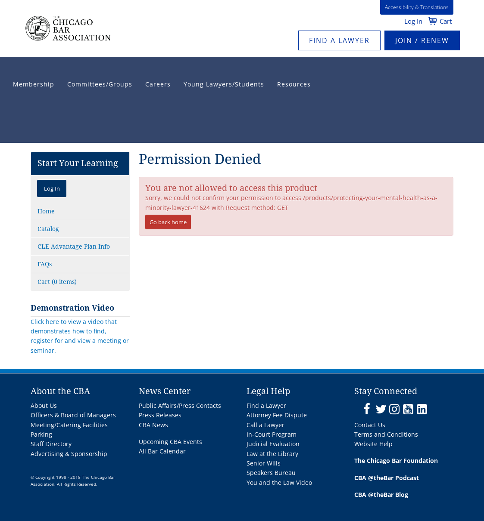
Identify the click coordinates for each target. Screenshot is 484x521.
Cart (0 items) (57, 281)
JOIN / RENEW (422, 40)
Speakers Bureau (271, 473)
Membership (33, 84)
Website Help (373, 444)
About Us (44, 405)
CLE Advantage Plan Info (73, 246)
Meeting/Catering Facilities (69, 425)
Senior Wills (264, 463)
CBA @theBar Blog (381, 494)
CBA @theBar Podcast (386, 478)
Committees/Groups (99, 84)
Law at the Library (272, 454)
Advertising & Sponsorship (69, 454)
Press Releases (160, 415)
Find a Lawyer (339, 40)
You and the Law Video (279, 482)
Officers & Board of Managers (73, 415)
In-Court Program (272, 434)
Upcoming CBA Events (170, 442)
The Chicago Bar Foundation (396, 460)
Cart (446, 21)
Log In (413, 21)
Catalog (48, 228)
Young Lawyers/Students (224, 84)
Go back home (168, 222)
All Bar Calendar (162, 451)
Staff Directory (51, 444)
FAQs (44, 264)
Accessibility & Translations (417, 7)
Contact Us (369, 425)
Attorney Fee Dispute (277, 415)
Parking (41, 434)
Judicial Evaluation (273, 444)
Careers (158, 84)
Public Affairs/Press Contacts (180, 405)
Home (46, 211)
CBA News (153, 425)
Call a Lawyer (265, 425)
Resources (294, 84)
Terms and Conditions (386, 434)
